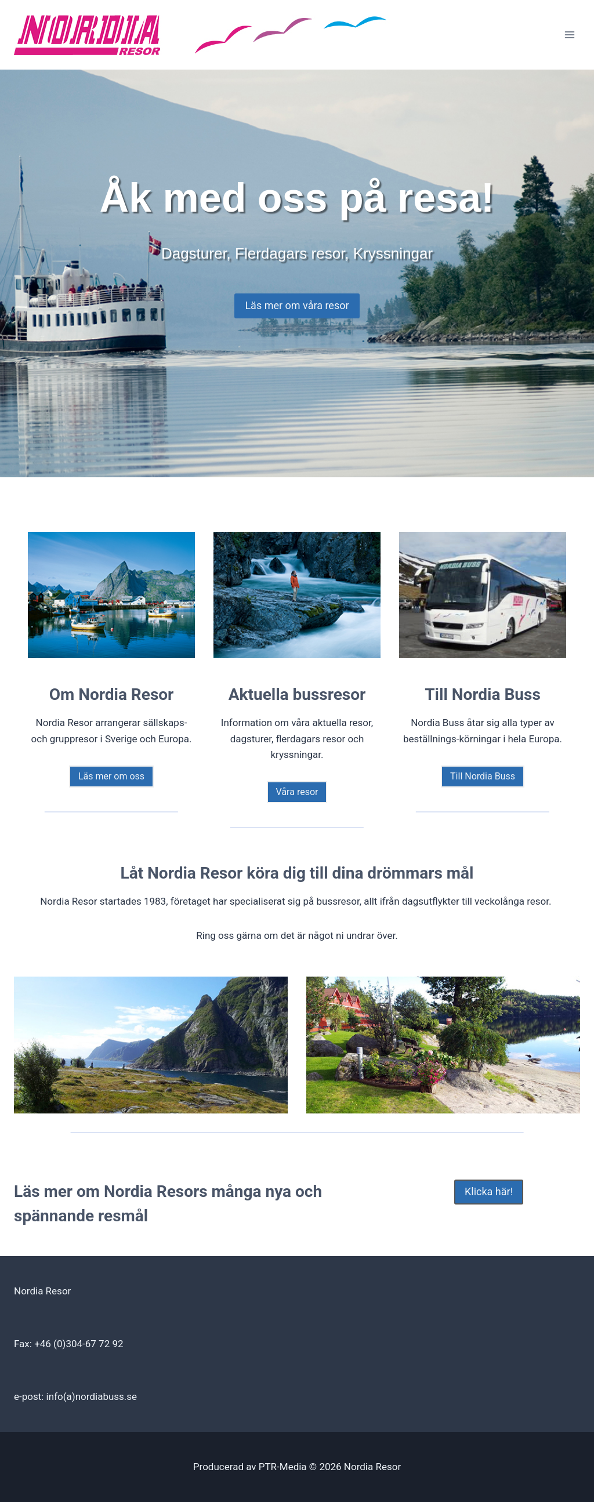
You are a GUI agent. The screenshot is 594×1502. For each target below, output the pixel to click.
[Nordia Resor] (202, 35)
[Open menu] (569, 34)
